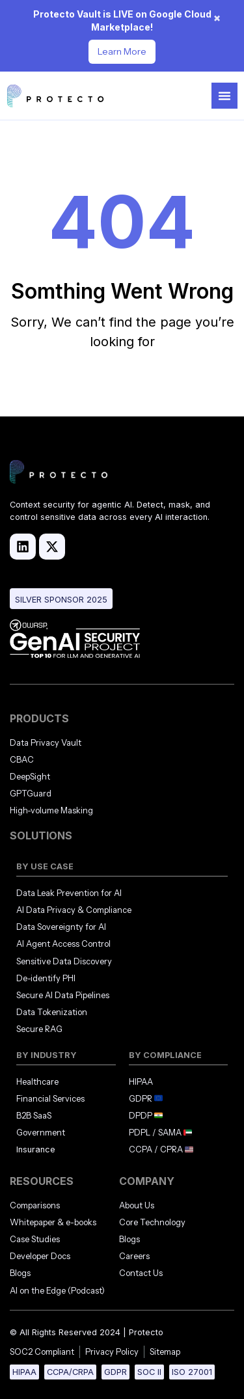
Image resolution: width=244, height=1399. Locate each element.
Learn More (122, 51)
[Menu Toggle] (224, 96)
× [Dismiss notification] (217, 17)
